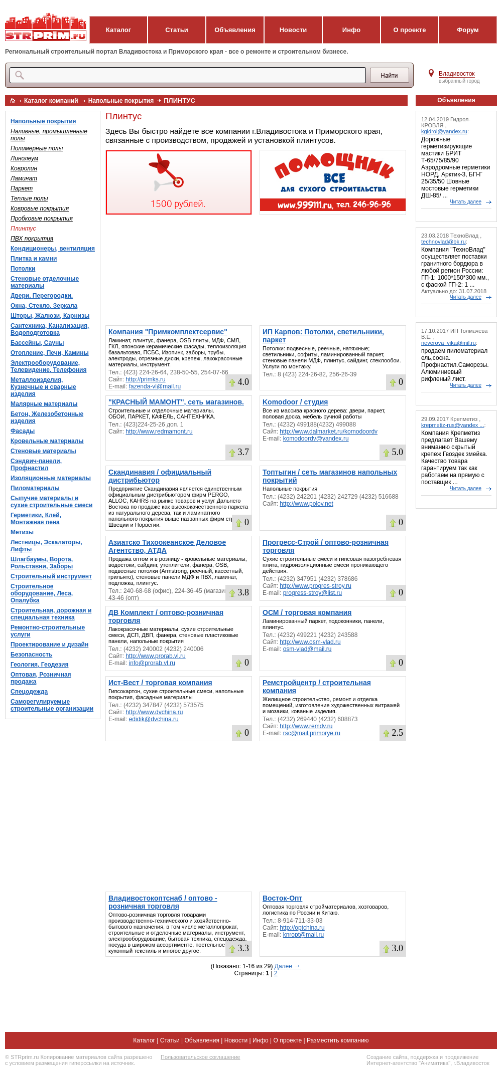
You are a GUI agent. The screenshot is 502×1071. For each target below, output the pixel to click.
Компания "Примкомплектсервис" (167, 332)
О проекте (410, 30)
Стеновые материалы (43, 451)
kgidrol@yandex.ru (444, 131)
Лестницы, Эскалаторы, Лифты (46, 546)
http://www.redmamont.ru (159, 431)
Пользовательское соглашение (200, 1057)
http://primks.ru (145, 379)
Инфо (351, 30)
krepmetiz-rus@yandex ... (452, 425)
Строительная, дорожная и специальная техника (51, 614)
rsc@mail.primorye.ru (311, 733)
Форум (467, 30)
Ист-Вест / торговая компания (160, 683)
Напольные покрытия (121, 100)
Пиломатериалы (35, 488)
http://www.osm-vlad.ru (310, 642)
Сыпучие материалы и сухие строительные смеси (51, 502)
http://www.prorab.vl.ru (155, 656)
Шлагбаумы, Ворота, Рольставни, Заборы (42, 563)
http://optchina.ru (302, 927)
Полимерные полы (37, 148)
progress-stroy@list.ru (312, 592)
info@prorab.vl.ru (152, 663)
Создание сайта (386, 1057)
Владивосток (457, 73)
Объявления (235, 30)
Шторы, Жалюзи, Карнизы (50, 315)
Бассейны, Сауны (37, 342)
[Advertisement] (255, 270)
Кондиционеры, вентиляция (53, 248)
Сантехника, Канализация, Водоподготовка (50, 329)
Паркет (22, 188)
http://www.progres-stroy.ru (315, 585)
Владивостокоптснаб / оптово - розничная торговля (162, 902)
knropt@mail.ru (303, 934)
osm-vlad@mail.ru (307, 649)
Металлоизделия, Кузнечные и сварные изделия (43, 386)
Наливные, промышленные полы (49, 135)
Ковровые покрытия (40, 208)
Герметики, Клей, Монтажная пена (36, 519)
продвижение (461, 1057)
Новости (293, 30)
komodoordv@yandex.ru (316, 438)
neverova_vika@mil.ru (448, 343)
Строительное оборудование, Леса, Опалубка (42, 593)
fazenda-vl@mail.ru (155, 386)
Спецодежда (29, 691)
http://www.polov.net (306, 503)
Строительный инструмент (51, 576)
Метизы (22, 532)
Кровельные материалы (47, 441)
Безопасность (31, 654)
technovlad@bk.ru (443, 242)
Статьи (176, 30)
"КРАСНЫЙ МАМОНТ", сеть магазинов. (176, 402)
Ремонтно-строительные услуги (48, 631)
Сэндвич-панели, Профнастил (36, 465)
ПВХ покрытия (32, 238)
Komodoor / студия (295, 402)
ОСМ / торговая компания (307, 612)
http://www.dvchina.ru (154, 712)
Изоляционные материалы (51, 478)
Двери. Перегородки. (42, 295)
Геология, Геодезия (39, 664)
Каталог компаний (51, 100)
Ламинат (24, 178)
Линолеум (24, 158)
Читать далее (465, 201)
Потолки (23, 268)
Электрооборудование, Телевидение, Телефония (48, 366)
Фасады (23, 431)
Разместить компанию (338, 1040)
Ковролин (24, 168)
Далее (288, 966)
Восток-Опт (282, 898)
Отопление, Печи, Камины (50, 352)
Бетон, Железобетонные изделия (47, 417)
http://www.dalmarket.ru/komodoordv (329, 431)
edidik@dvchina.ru (154, 719)
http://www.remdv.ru (306, 726)
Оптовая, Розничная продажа (41, 678)
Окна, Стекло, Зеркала (44, 305)
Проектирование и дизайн (49, 644)
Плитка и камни (34, 258)
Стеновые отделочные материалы (45, 282)
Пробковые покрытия (42, 218)
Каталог (118, 30)
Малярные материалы (44, 403)
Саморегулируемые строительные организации (52, 705)
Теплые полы (29, 198)
